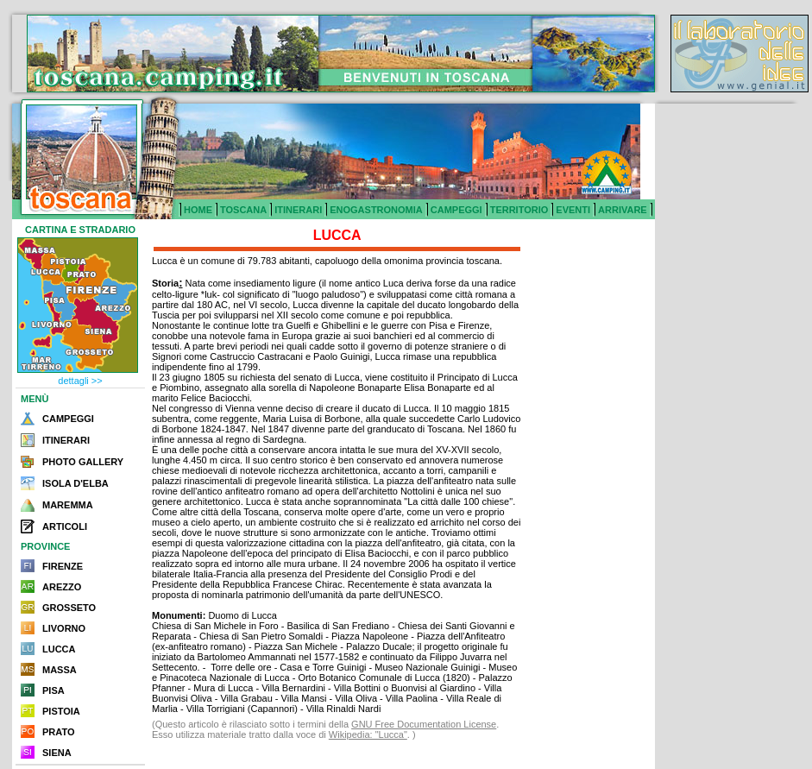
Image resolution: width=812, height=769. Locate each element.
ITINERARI (298, 210)
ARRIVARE (622, 210)
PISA (53, 690)
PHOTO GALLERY (82, 462)
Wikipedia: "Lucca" (368, 734)
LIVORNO (63, 628)
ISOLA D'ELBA (75, 483)
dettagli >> (80, 380)
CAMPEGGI (456, 210)
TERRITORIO (519, 210)
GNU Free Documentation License (423, 724)
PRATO (58, 732)
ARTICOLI (64, 526)
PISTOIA (61, 711)
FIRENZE (62, 566)
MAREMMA (67, 505)
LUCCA (59, 649)
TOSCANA (243, 210)
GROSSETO (69, 607)
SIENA (57, 752)
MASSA (59, 670)
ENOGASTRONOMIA (376, 210)
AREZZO (61, 587)
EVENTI (573, 210)
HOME (198, 210)
